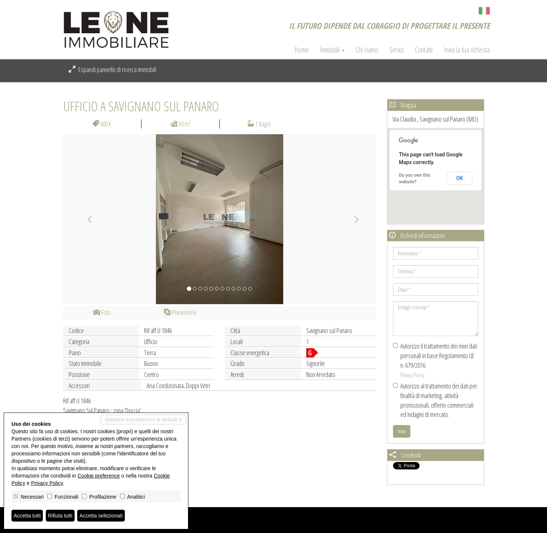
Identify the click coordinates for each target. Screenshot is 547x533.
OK (459, 178)
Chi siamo (367, 50)
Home (301, 50)
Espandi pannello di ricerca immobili (112, 69)
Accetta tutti (27, 516)
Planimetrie (180, 312)
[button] (86, 219)
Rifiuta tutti (60, 516)
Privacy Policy (412, 374)
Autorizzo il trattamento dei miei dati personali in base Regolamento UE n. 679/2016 (435, 360)
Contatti (424, 50)
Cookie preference (99, 476)
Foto (102, 312)
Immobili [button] (332, 50)
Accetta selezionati (101, 516)
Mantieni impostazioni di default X (143, 419)
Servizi (396, 50)
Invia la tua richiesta (467, 50)
